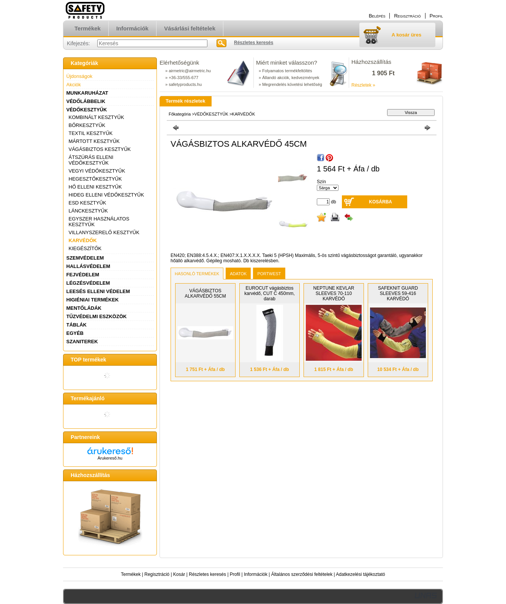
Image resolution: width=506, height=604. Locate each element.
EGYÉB (75, 333)
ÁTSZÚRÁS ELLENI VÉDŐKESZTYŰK (91, 160)
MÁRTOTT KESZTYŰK (94, 141)
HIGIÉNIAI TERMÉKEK (92, 300)
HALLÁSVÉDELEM (88, 266)
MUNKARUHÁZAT (87, 93)
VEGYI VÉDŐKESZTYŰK (97, 171)
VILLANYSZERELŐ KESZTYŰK (104, 232)
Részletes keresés (207, 574)
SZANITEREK (82, 341)
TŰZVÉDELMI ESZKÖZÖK (96, 316)
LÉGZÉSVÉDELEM (88, 283)
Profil (235, 574)
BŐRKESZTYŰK (87, 125)
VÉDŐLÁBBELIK (86, 101)
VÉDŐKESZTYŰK (86, 110)
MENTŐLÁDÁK (83, 308)
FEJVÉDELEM (83, 274)
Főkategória (180, 114)
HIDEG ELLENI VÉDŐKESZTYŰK (106, 195)
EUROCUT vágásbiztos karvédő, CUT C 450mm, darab (269, 293)
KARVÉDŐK (83, 240)
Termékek (131, 574)
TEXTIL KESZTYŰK (91, 133)
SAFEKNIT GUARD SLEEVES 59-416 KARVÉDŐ (398, 293)
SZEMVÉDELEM (85, 258)
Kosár (179, 574)
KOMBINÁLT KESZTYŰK (96, 117)
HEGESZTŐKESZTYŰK (95, 179)
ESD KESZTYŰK (87, 203)
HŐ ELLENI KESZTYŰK (95, 187)
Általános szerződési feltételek (301, 574)
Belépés (377, 16)
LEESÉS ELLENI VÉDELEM (98, 291)
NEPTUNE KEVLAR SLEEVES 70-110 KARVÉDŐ (333, 293)
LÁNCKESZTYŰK (88, 211)
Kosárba (380, 202)
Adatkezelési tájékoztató (360, 574)
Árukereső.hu (110, 458)
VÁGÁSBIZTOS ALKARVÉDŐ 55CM (205, 293)
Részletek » (363, 85)
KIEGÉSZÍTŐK (85, 248)
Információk (255, 574)
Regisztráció (156, 574)
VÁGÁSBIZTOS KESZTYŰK (100, 149)
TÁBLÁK (76, 325)
